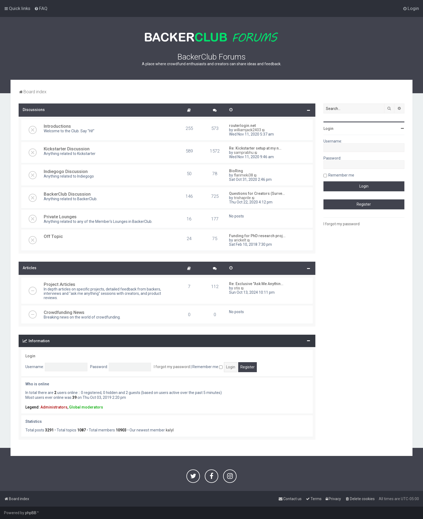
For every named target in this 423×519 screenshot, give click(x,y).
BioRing (236, 171)
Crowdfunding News (64, 312)
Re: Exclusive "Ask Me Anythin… (256, 284)
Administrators (53, 407)
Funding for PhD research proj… (257, 236)
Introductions (57, 126)
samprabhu (244, 152)
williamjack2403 (247, 130)
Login (30, 356)
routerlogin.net (242, 125)
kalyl (170, 430)
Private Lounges (60, 216)
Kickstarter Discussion (67, 148)
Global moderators (86, 407)
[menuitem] (40, 8)
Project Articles (59, 284)
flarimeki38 (243, 175)
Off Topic (53, 236)
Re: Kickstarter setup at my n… (255, 148)
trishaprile (242, 198)
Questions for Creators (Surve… (257, 193)
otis (237, 288)
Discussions (34, 110)
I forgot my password (172, 367)
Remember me (207, 367)
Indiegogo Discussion (66, 171)
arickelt (240, 240)
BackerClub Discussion (67, 194)
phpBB (30, 513)
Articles (29, 268)
